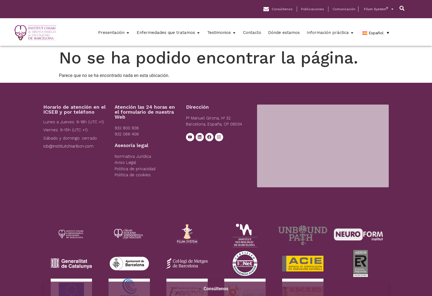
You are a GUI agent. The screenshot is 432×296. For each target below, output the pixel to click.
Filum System (379, 9)
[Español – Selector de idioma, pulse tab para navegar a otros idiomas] (376, 32)
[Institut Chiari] (322, 146)
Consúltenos (216, 288)
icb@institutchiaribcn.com (68, 146)
